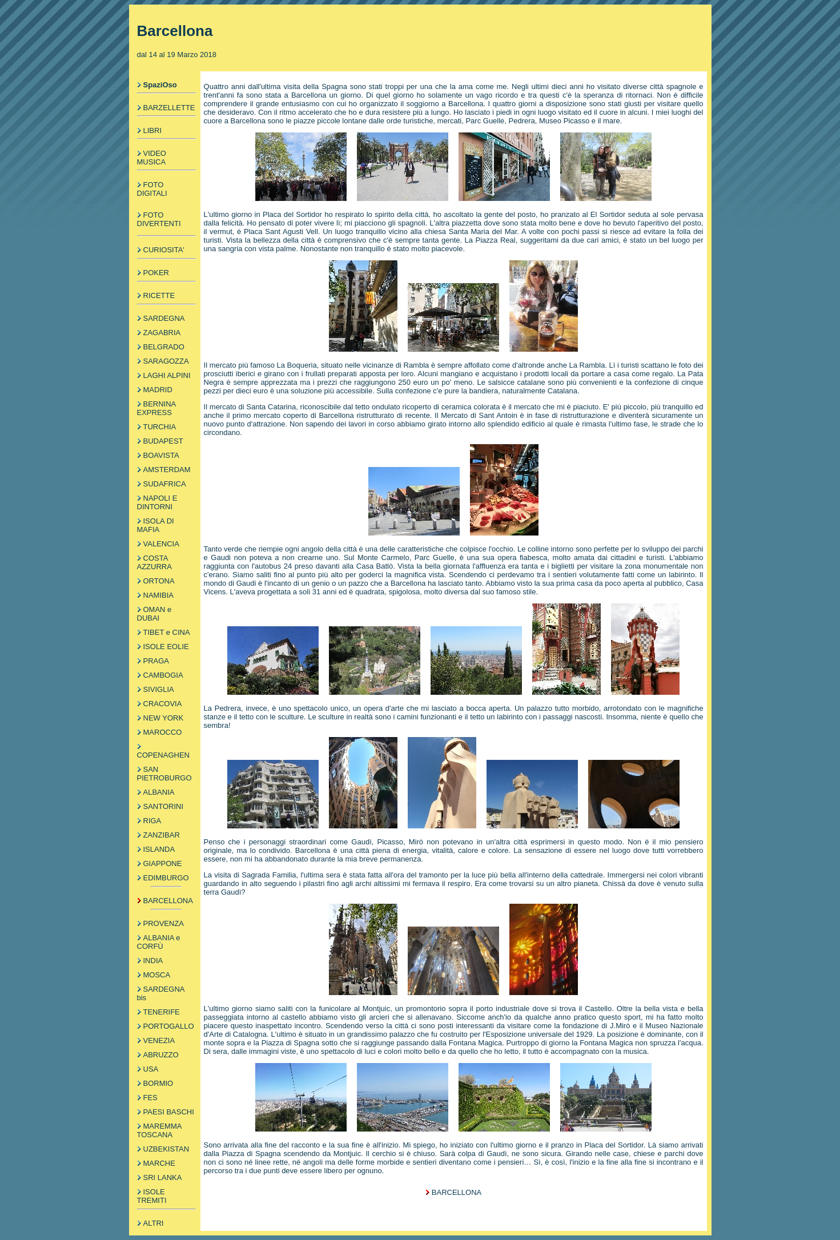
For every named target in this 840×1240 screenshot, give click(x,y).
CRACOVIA (162, 703)
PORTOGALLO (168, 1026)
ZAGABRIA (162, 332)
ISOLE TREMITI (152, 1196)
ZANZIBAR (161, 835)
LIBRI (152, 130)
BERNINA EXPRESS (156, 408)
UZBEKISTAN (166, 1149)
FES (150, 1097)
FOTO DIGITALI (152, 189)
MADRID (157, 389)
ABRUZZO (161, 1054)
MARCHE (159, 1163)
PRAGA (156, 661)
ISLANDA (159, 849)
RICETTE (159, 295)
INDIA (153, 960)
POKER (156, 272)
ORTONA (159, 581)
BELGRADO (163, 347)
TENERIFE (161, 1012)
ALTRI (153, 1223)
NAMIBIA (158, 595)
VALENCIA (161, 544)
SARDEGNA (164, 318)
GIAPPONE (162, 863)
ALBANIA (159, 792)
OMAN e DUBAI (154, 613)
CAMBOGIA (163, 675)
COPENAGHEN (163, 755)
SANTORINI (163, 806)
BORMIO (158, 1083)
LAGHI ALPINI (167, 375)
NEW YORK (163, 718)
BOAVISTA (161, 455)
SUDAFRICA (164, 484)
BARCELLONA (168, 900)
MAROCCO (162, 732)
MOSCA (157, 975)
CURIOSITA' (163, 249)
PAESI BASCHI (168, 1112)
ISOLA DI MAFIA (155, 525)
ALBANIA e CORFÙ (158, 942)
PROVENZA (163, 923)
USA (151, 1069)
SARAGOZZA (166, 361)
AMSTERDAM (167, 469)
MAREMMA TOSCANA (159, 1130)
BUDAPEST (163, 441)
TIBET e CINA (166, 632)
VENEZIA (159, 1040)
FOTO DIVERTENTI (159, 219)
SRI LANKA (162, 1177)
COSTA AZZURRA (154, 562)
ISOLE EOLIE (166, 646)
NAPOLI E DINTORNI (157, 502)
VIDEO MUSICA (151, 157)
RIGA (152, 820)
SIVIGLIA (158, 689)
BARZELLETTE (169, 107)
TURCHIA (159, 426)
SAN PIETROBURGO (164, 773)
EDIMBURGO (166, 877)
